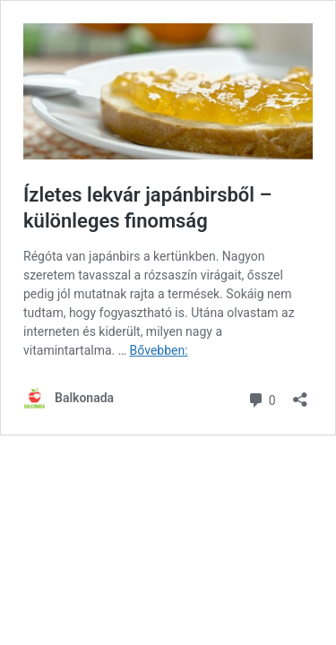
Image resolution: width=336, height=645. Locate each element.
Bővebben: (159, 350)
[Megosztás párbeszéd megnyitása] (300, 394)
